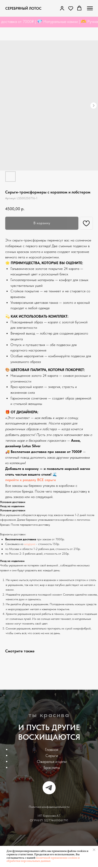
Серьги (51, 755)
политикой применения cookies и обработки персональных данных (43, 859)
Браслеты (51, 767)
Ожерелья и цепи (52, 761)
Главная (51, 749)
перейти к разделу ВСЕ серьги (30, 480)
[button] (70, 8)
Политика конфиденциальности (49, 807)
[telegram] (49, 787)
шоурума (29, 544)
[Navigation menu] (90, 8)
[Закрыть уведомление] (94, 849)
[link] (62, 8)
